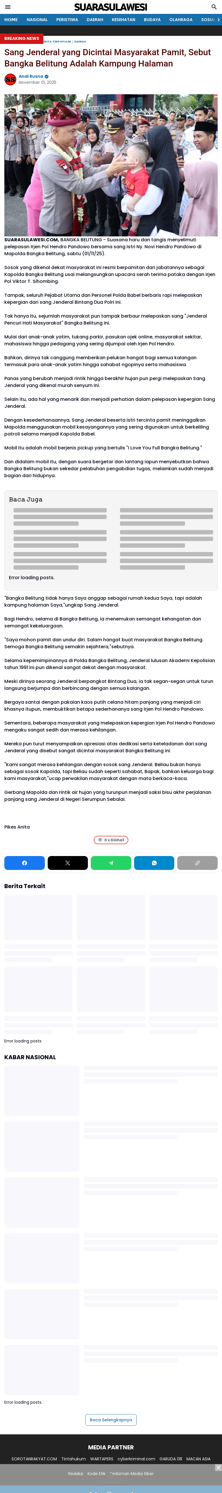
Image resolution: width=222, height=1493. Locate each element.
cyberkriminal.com (136, 1459)
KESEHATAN (123, 20)
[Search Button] (214, 7)
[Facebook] (24, 863)
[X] (68, 863)
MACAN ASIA (198, 1459)
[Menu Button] (8, 7)
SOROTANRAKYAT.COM (34, 1459)
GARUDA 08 (171, 1459)
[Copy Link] (197, 863)
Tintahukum (73, 1459)
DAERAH (95, 20)
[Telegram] (111, 863)
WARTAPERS (101, 1459)
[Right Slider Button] (216, 19)
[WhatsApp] (154, 863)
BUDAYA (152, 20)
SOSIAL (208, 20)
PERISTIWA (67, 20)
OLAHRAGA (181, 20)
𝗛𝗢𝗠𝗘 (11, 20)
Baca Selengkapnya (111, 1420)
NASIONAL (37, 20)
